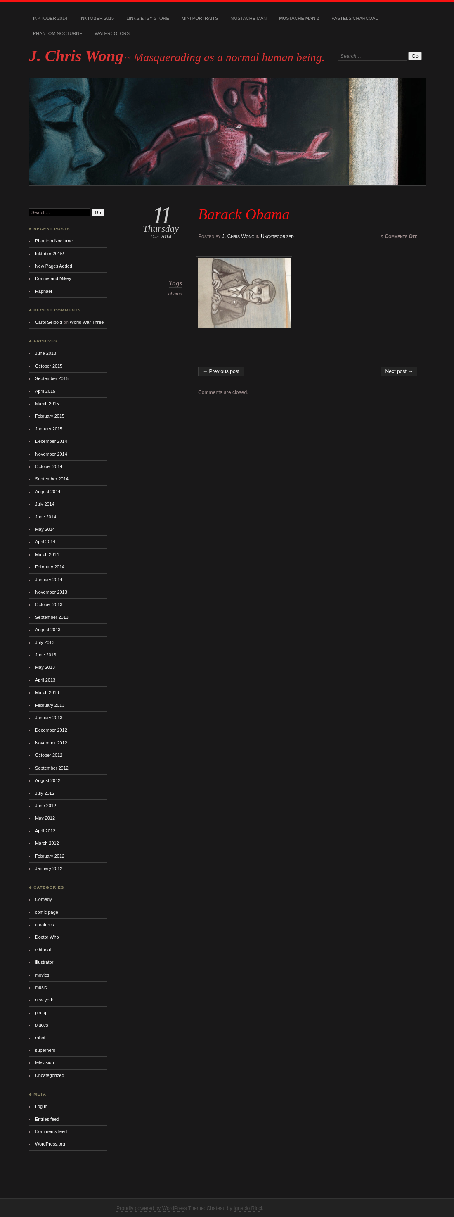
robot (40, 1037)
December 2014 (51, 441)
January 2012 (48, 868)
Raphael (43, 291)
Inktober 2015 (97, 18)
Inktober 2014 (50, 18)
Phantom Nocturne (58, 33)
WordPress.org (50, 1143)
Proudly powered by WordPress (151, 1208)
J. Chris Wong (76, 55)
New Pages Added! (54, 266)
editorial (43, 949)
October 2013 (48, 604)
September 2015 (52, 378)
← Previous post (221, 371)
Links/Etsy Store (147, 18)
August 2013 (47, 629)
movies (42, 974)
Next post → (399, 371)
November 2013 (51, 591)
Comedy (43, 899)
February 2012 (49, 855)
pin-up (41, 1012)
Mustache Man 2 (299, 18)
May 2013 (45, 667)
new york (44, 999)
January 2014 (48, 579)
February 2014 (49, 566)
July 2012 (44, 793)
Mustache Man (248, 18)
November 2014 (51, 454)
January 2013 (48, 717)
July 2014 (44, 504)
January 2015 (48, 428)
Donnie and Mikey (53, 278)
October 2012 (48, 755)
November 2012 (51, 742)
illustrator (44, 962)
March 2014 (47, 554)
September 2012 (52, 767)
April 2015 (45, 391)
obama (175, 293)
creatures (44, 924)
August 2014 (47, 491)
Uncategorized (277, 236)
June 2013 (45, 654)
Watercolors (112, 33)
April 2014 (45, 541)
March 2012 (47, 843)
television (44, 1062)
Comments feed (51, 1131)
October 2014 (48, 466)
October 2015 (48, 366)
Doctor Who (47, 936)
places (41, 1024)
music (41, 987)
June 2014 (45, 516)
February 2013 (49, 705)
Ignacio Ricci (248, 1208)
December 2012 (51, 729)
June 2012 (45, 805)
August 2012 (47, 780)
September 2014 (52, 478)
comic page (46, 912)
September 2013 (52, 617)
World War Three (87, 322)
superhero (45, 1050)
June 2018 (45, 353)
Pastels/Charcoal (354, 18)
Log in (41, 1106)
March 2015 (47, 403)
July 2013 (44, 642)
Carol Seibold (48, 322)
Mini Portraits (200, 18)
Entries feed (47, 1119)
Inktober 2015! (49, 253)
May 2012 (45, 817)
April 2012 (45, 830)
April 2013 (45, 679)
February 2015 (49, 416)
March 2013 (47, 692)
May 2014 (45, 529)
